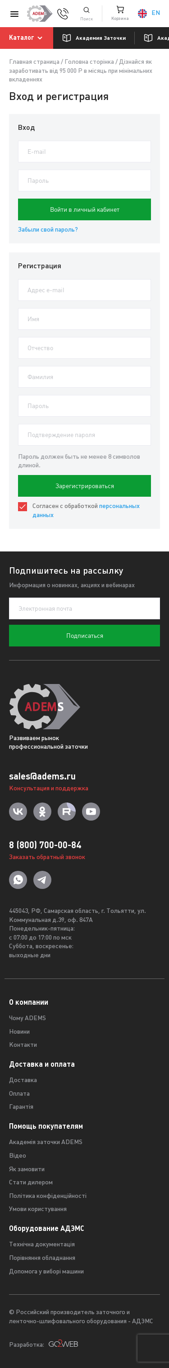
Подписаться (84, 635)
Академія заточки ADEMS (45, 1142)
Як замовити (27, 1169)
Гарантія (21, 1107)
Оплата (19, 1094)
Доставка (23, 1080)
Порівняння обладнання (42, 1258)
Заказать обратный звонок (47, 857)
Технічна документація (42, 1244)
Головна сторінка (89, 62)
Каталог (27, 38)
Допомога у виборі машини (46, 1271)
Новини (19, 1032)
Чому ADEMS (27, 1018)
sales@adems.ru (42, 776)
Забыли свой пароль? (48, 230)
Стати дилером (31, 1182)
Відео (17, 1156)
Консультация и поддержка (48, 788)
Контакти (23, 1045)
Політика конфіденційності (48, 1196)
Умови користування (38, 1209)
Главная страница (34, 62)
